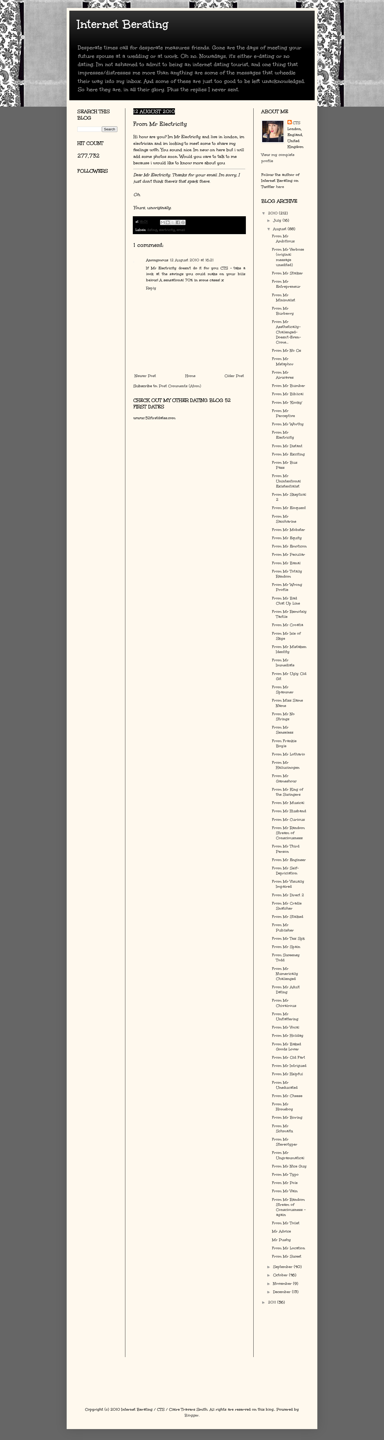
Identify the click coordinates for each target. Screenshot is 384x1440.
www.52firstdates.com (154, 418)
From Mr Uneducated (285, 1085)
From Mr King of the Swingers (287, 792)
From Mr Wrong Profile (287, 587)
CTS (296, 122)
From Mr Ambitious (283, 239)
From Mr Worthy (288, 424)
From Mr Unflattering (285, 1016)
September (283, 1266)
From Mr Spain (286, 946)
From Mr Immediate (283, 663)
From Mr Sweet (286, 1256)
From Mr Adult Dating (286, 990)
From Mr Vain (285, 1191)
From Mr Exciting (288, 454)
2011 (272, 1302)
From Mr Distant (287, 446)
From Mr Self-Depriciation (285, 871)
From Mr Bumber (288, 385)
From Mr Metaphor (283, 361)
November (283, 1283)
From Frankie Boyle (284, 743)
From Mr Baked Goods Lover (286, 1047)
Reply (151, 288)
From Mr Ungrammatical (288, 1155)
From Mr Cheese (287, 1095)
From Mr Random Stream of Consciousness (288, 833)
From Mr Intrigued (289, 1065)
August (280, 228)
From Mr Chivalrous (284, 1003)
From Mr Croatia (287, 624)
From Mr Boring (287, 1117)
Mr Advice (281, 1231)
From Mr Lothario (288, 754)
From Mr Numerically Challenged (285, 973)
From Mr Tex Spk (288, 938)
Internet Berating (122, 24)
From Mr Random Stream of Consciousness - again (289, 1207)
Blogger (192, 1415)
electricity (167, 229)
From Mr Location (288, 1248)
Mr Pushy (281, 1239)
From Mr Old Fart (288, 1057)
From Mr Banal (286, 563)
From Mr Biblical (287, 394)
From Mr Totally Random (287, 574)
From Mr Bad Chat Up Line (286, 601)
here (280, 186)
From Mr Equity (287, 538)
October (281, 1275)
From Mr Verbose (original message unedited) (288, 257)
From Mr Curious (288, 819)
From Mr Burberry (283, 311)
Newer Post (145, 375)
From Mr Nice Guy (289, 1166)
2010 (273, 213)
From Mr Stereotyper (284, 1142)
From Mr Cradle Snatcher (287, 906)
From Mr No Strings (283, 716)
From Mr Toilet (285, 1223)
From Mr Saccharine (284, 519)
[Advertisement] (101, 241)
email (181, 229)
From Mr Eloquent (289, 507)
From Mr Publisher (283, 927)
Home (190, 375)
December (282, 1291)
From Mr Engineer (289, 859)
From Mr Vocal (285, 1027)
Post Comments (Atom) (180, 386)
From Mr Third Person (285, 849)
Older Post (234, 375)
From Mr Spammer (283, 690)
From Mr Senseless (282, 730)
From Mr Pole (285, 1182)
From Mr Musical (288, 802)
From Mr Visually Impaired (288, 884)
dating (152, 229)
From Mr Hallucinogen (285, 765)
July (278, 220)
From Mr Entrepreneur (286, 284)
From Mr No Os (286, 350)
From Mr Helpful (287, 1074)
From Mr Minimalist (283, 298)
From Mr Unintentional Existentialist (286, 481)
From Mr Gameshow (284, 778)
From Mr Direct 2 (288, 895)
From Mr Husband (289, 811)
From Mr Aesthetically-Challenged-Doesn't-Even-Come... (286, 332)
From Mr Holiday (287, 1035)
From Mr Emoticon (289, 546)
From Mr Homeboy (282, 1107)
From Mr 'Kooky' (287, 402)
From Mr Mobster (288, 529)
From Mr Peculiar (288, 554)
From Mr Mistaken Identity (289, 649)
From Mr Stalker (287, 273)
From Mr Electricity (283, 435)
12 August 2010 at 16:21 (192, 260)
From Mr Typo (285, 1174)
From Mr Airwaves (283, 375)
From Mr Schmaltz (282, 1128)
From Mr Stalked (287, 916)
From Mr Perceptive (283, 413)
